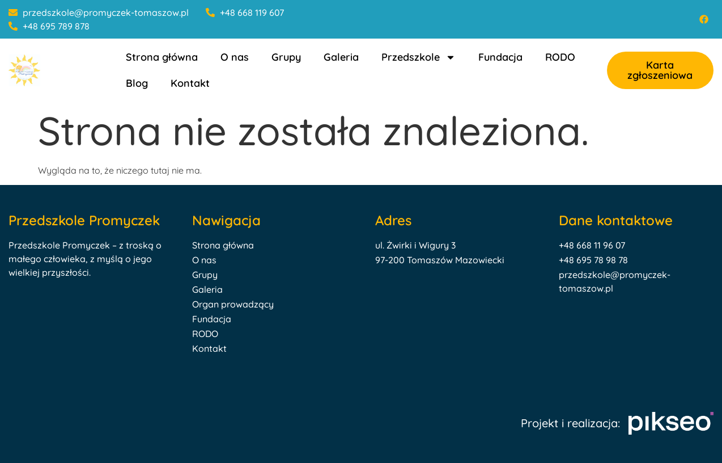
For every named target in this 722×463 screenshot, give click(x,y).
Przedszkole (418, 57)
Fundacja (500, 57)
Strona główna (162, 57)
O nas (234, 57)
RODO (560, 57)
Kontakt (190, 83)
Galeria (341, 57)
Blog (137, 83)
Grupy (286, 57)
